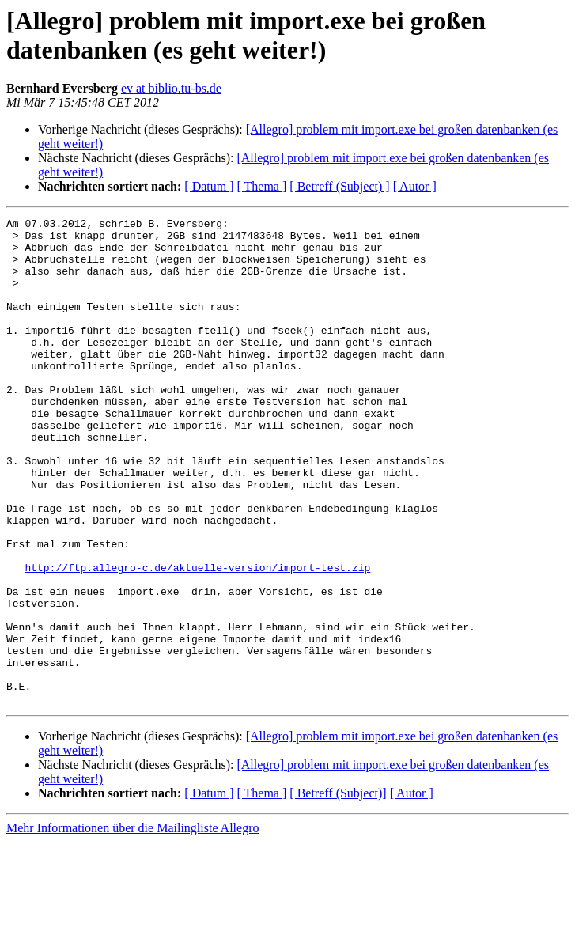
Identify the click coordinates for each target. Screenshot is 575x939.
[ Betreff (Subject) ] (339, 186)
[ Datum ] (208, 186)
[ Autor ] (415, 186)
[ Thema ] (262, 186)
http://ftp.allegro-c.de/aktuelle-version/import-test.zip (197, 638)
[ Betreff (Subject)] (337, 890)
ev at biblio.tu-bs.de (171, 88)
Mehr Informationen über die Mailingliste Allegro (132, 925)
